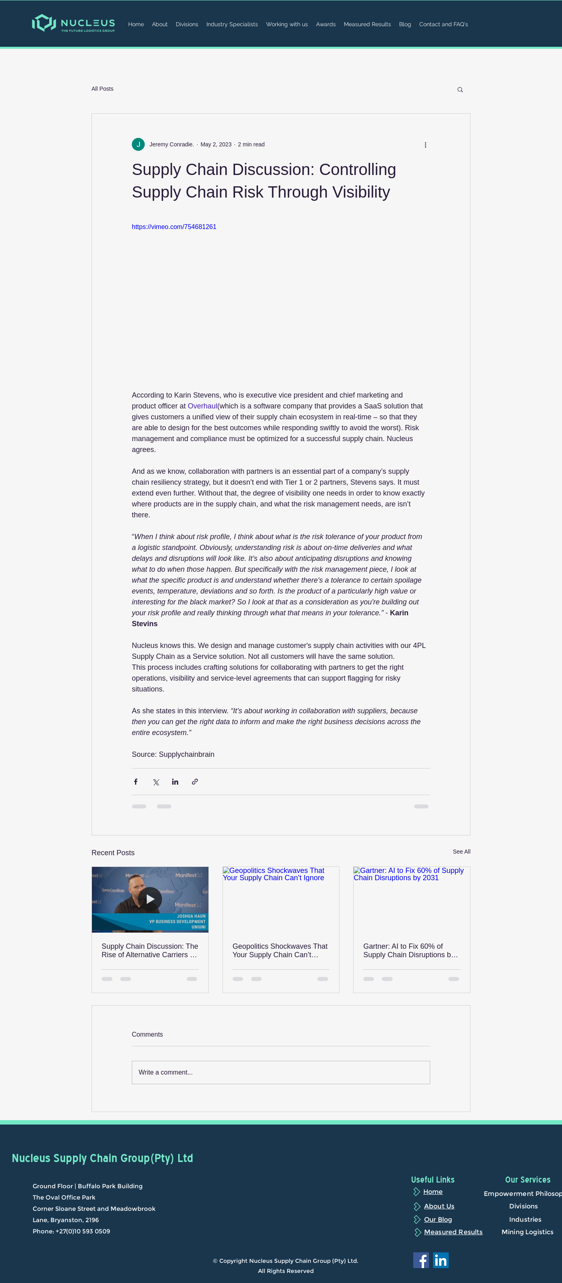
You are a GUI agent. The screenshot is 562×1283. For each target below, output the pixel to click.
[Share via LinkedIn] (175, 781)
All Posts (102, 88)
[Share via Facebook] (135, 781)
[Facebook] (421, 1260)
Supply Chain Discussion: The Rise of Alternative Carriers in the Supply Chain (150, 950)
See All (461, 851)
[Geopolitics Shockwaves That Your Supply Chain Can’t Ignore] (281, 899)
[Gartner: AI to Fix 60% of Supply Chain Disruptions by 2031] (412, 899)
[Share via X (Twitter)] (155, 781)
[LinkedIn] (441, 1260)
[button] (460, 89)
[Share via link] (195, 781)
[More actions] (425, 144)
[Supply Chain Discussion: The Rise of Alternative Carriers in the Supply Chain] (150, 899)
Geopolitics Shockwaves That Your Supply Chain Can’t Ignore (280, 950)
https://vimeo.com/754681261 (174, 226)
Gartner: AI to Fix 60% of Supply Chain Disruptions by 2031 (408, 950)
